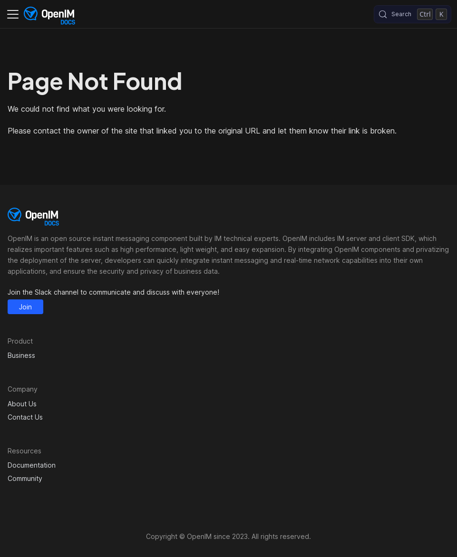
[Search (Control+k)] (412, 14)
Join (25, 307)
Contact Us (25, 417)
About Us (22, 404)
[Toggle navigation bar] (13, 14)
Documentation (32, 465)
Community (25, 478)
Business (21, 355)
